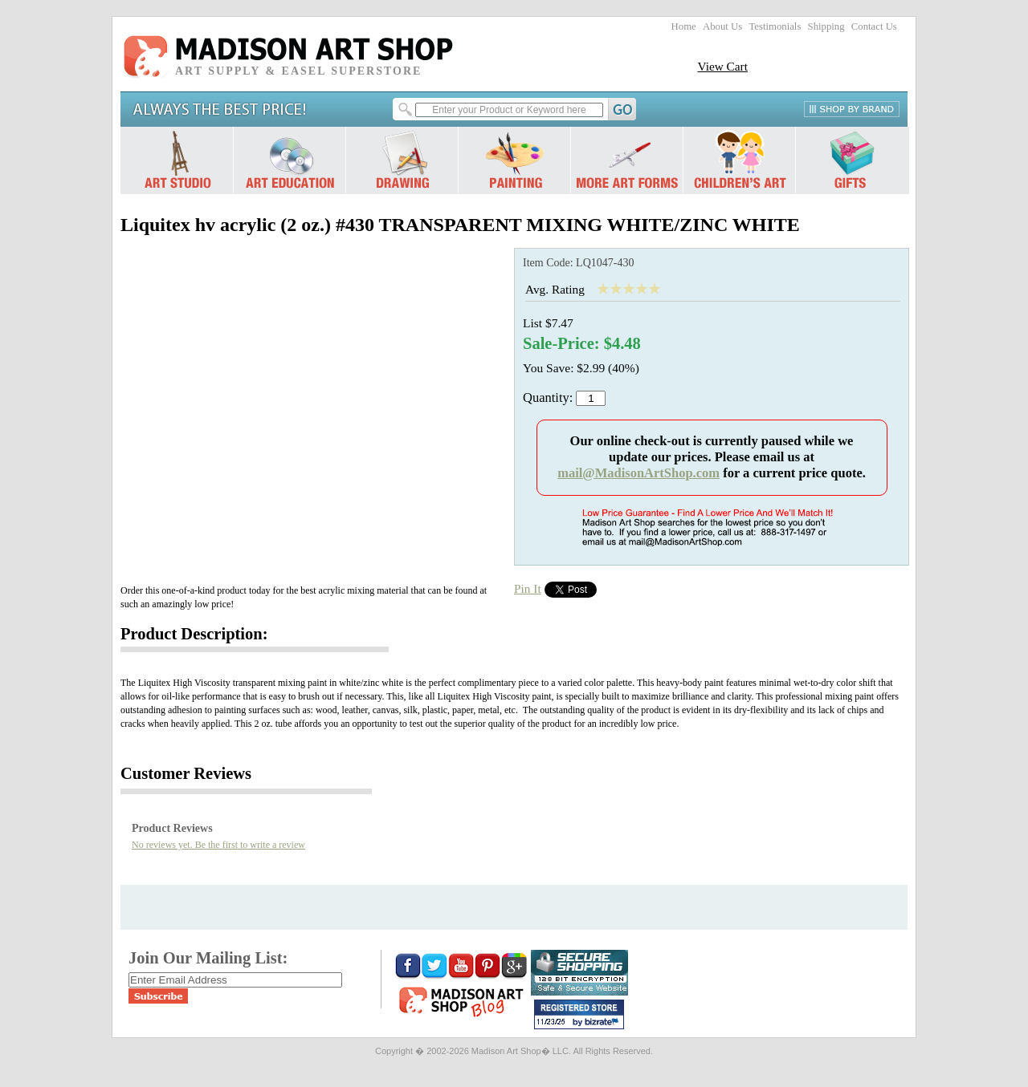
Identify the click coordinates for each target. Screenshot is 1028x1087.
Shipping (826, 26)
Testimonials (775, 26)
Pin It (527, 588)
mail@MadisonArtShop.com (638, 473)
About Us (722, 26)
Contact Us (874, 26)
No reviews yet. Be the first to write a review (218, 844)
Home (683, 26)
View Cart (722, 66)
